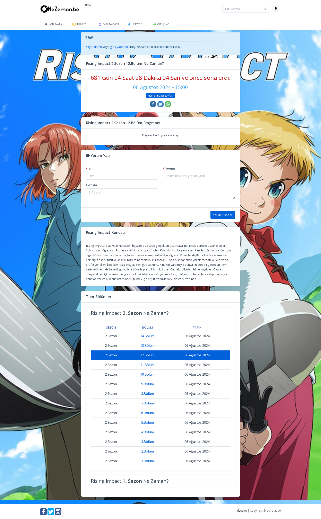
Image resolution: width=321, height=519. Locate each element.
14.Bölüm (147, 336)
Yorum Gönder (222, 215)
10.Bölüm (147, 374)
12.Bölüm (147, 355)
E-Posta (91, 185)
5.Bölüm (147, 422)
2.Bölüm (147, 451)
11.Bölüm (147, 365)
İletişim (242, 510)
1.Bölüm (147, 461)
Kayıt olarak (93, 47)
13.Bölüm (147, 345)
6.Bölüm (147, 413)
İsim (90, 168)
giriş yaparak (119, 47)
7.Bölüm (147, 403)
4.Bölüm (147, 432)
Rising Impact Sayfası (160, 95)
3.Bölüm (147, 441)
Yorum (169, 168)
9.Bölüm (147, 384)
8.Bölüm (147, 393)
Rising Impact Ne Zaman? (130, 313)
